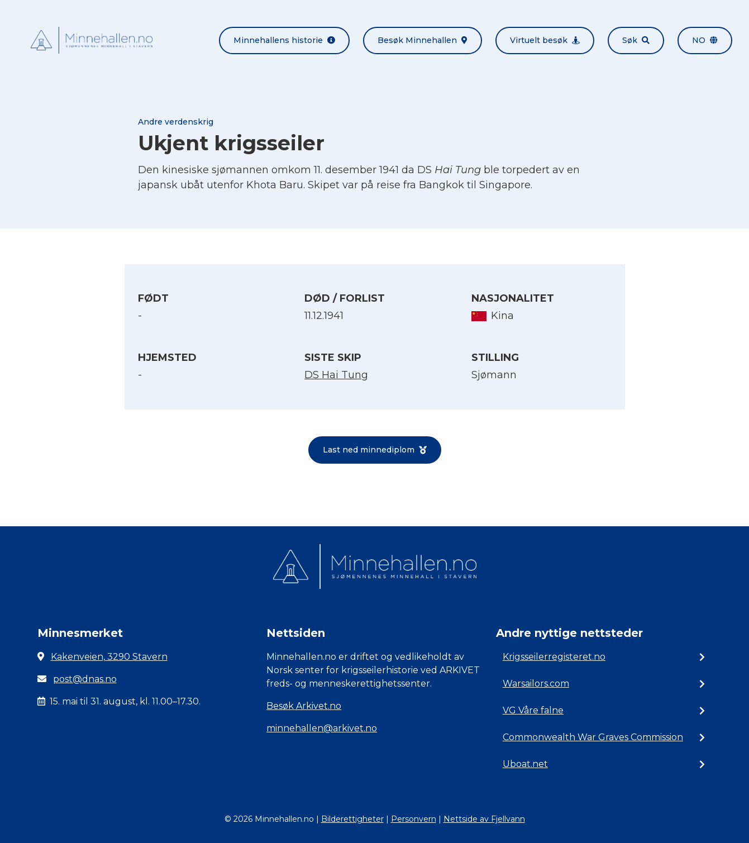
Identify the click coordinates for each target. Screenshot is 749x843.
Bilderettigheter (352, 819)
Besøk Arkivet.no (303, 706)
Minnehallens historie (284, 40)
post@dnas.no (85, 679)
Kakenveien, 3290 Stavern (109, 656)
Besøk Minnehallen (422, 40)
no (705, 40)
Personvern (413, 819)
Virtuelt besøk (545, 40)
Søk (636, 40)
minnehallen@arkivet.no (321, 728)
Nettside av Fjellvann (484, 819)
